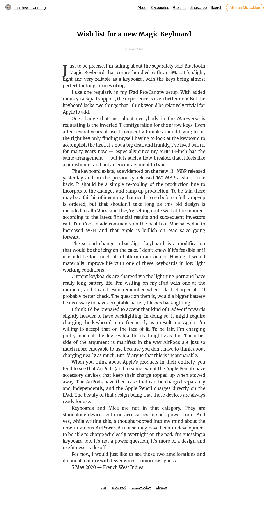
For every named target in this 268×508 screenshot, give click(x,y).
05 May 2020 (134, 49)
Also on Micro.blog (244, 7)
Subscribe (198, 7)
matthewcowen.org (30, 8)
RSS (103, 488)
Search (216, 7)
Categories (160, 7)
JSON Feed (119, 488)
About (142, 7)
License (161, 488)
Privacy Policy (141, 488)
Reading (179, 7)
